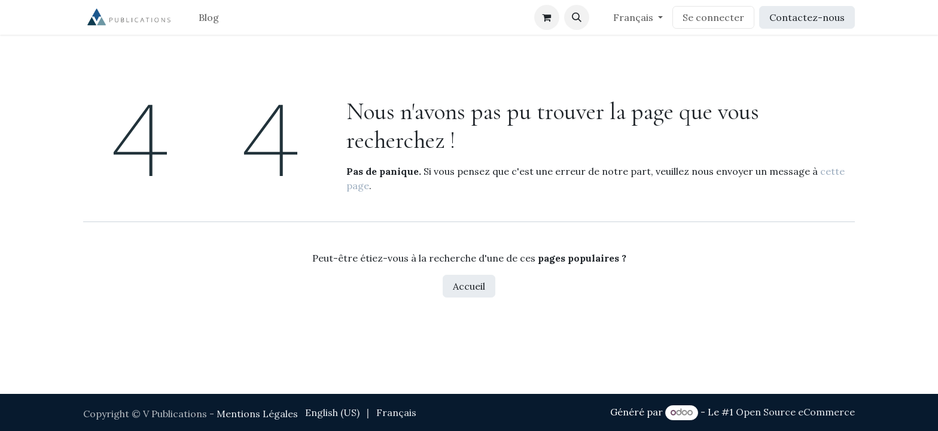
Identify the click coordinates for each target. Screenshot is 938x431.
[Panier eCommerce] (546, 17)
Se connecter (713, 17)
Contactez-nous (807, 17)
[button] (576, 17)
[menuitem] (209, 17)
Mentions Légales (257, 414)
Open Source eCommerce (795, 412)
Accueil (469, 286)
